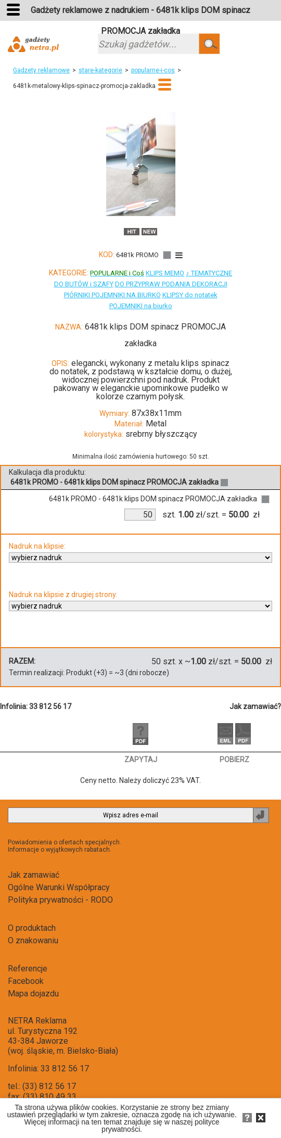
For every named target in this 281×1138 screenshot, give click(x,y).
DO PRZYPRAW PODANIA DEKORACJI (171, 284)
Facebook (26, 981)
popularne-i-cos (153, 70)
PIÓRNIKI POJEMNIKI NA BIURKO (112, 295)
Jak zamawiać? (255, 706)
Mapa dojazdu (33, 993)
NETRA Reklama (37, 1021)
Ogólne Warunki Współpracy (59, 887)
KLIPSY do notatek (190, 295)
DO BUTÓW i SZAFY (83, 284)
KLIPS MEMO (165, 273)
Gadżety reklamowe (41, 70)
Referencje (27, 968)
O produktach (32, 928)
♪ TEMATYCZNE (209, 273)
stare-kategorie (100, 70)
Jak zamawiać (33, 875)
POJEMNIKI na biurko (140, 306)
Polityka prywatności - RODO (60, 900)
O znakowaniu (33, 940)
